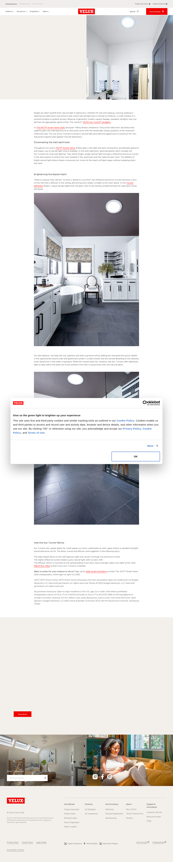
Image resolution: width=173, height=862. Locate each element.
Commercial (141, 842)
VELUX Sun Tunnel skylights (97, 122)
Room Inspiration (71, 822)
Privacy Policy (132, 428)
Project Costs (69, 813)
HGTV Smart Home (65, 148)
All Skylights (90, 809)
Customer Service (154, 812)
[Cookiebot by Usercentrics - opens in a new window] (145, 402)
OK (136, 456)
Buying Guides (70, 818)
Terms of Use (36, 432)
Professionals (158, 842)
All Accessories (91, 813)
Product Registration (114, 813)
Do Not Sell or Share (15, 850)
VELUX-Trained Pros (134, 813)
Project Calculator (71, 809)
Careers (129, 818)
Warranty (109, 809)
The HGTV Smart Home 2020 (50, 127)
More (150, 445)
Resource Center (154, 816)
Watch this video (42, 566)
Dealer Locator (70, 826)
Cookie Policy (125, 420)
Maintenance (111, 818)
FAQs (149, 821)
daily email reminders (96, 571)
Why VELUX (131, 809)
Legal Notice (41, 842)
